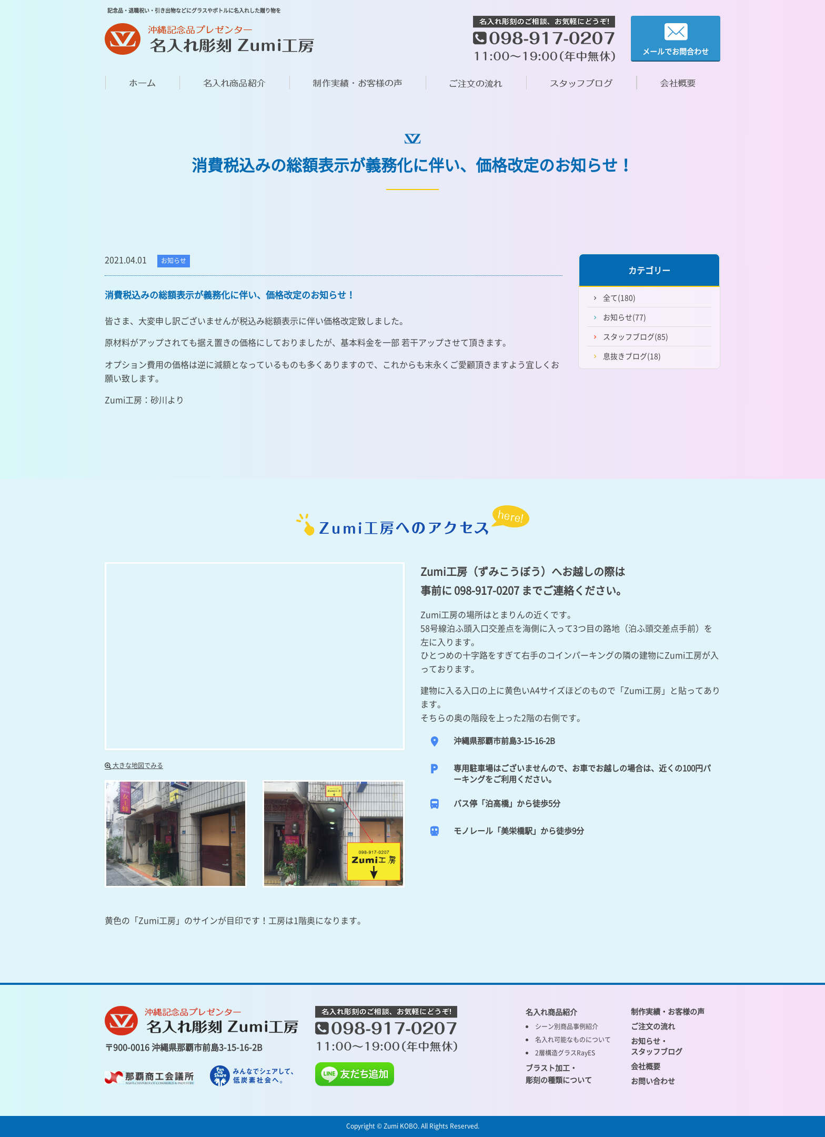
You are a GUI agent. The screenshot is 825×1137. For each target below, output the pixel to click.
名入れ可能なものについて (573, 1039)
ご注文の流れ (653, 1026)
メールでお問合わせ (675, 38)
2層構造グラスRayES (565, 1053)
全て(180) (619, 297)
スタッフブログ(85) (635, 336)
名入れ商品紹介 (551, 1011)
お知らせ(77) (624, 317)
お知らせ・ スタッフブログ (656, 1045)
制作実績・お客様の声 (668, 1011)
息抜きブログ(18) (632, 356)
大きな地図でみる (134, 765)
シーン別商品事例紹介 (566, 1026)
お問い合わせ (653, 1080)
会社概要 (645, 1066)
